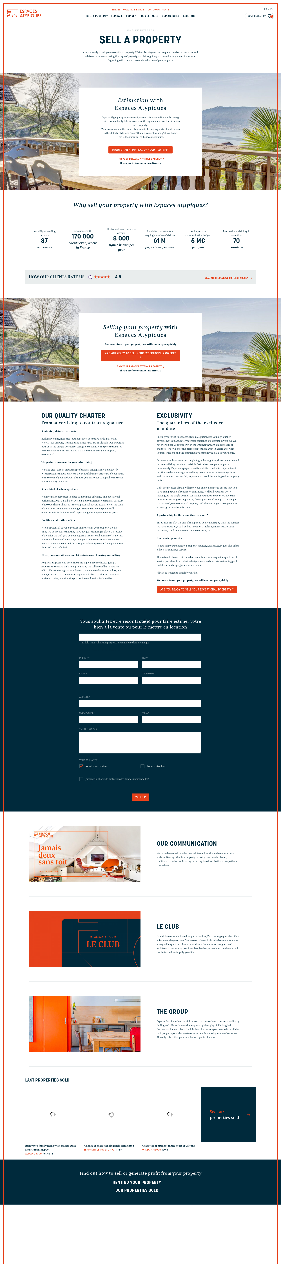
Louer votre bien (156, 766)
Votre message (88, 729)
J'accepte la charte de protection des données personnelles (117, 779)
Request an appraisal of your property (140, 150)
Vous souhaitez (88, 760)
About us (189, 16)
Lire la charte (93, 784)
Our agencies (170, 16)
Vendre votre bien (96, 766)
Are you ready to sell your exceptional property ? (140, 355)
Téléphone (148, 673)
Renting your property (137, 1183)
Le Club (168, 927)
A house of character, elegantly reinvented (109, 1145)
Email (83, 673)
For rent (132, 16)
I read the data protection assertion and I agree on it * (143, 1252)
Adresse (84, 697)
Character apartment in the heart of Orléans (168, 1145)
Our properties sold (136, 1191)
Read (140, 1258)
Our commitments (158, 9)
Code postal (87, 713)
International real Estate (128, 9)
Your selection (260, 16)
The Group (172, 1012)
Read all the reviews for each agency (227, 278)
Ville (145, 713)
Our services (150, 16)
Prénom (84, 658)
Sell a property (97, 16)
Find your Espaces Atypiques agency (139, 159)
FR (265, 9)
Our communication (187, 844)
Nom (145, 658)
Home (129, 30)
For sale (117, 16)
